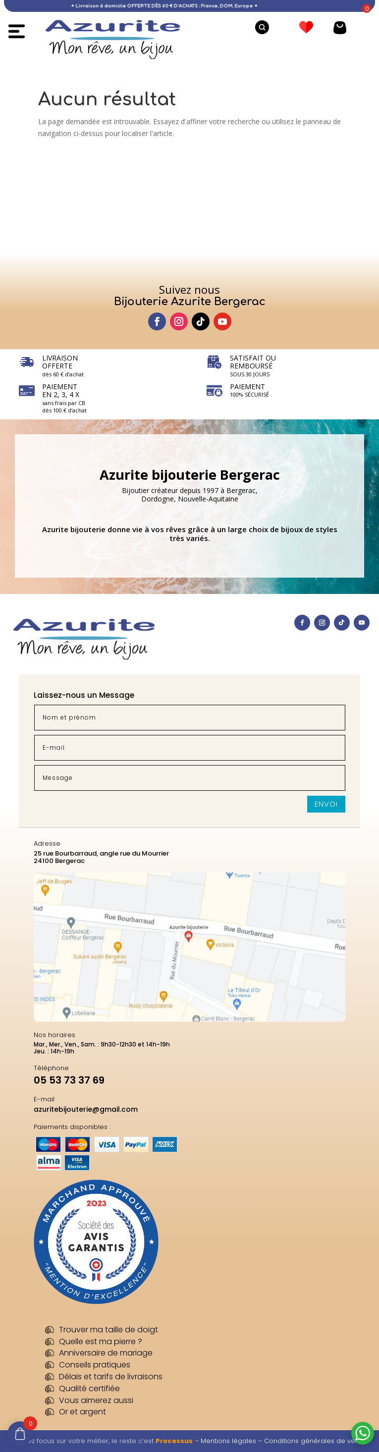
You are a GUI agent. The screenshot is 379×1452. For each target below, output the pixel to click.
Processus (174, 1441)
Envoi (326, 804)
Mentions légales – (232, 1441)
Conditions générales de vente (315, 1441)
